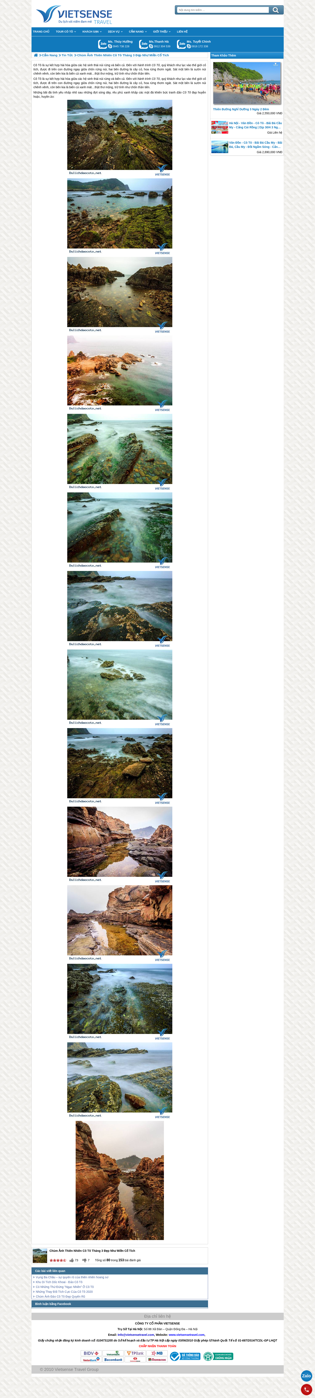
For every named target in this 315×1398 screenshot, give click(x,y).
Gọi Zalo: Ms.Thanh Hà (143, 44)
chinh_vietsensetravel (189, 46)
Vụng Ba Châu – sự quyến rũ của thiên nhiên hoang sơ (72, 1277)
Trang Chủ (84, 13)
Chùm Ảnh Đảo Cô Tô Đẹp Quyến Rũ (60, 1296)
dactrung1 (110, 46)
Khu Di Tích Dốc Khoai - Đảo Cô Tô (59, 1282)
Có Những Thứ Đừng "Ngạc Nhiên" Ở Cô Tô (65, 1287)
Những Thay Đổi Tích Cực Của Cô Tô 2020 (64, 1291)
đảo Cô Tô (184, 92)
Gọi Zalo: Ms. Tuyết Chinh (181, 44)
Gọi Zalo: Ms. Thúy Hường (102, 44)
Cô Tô (37, 78)
